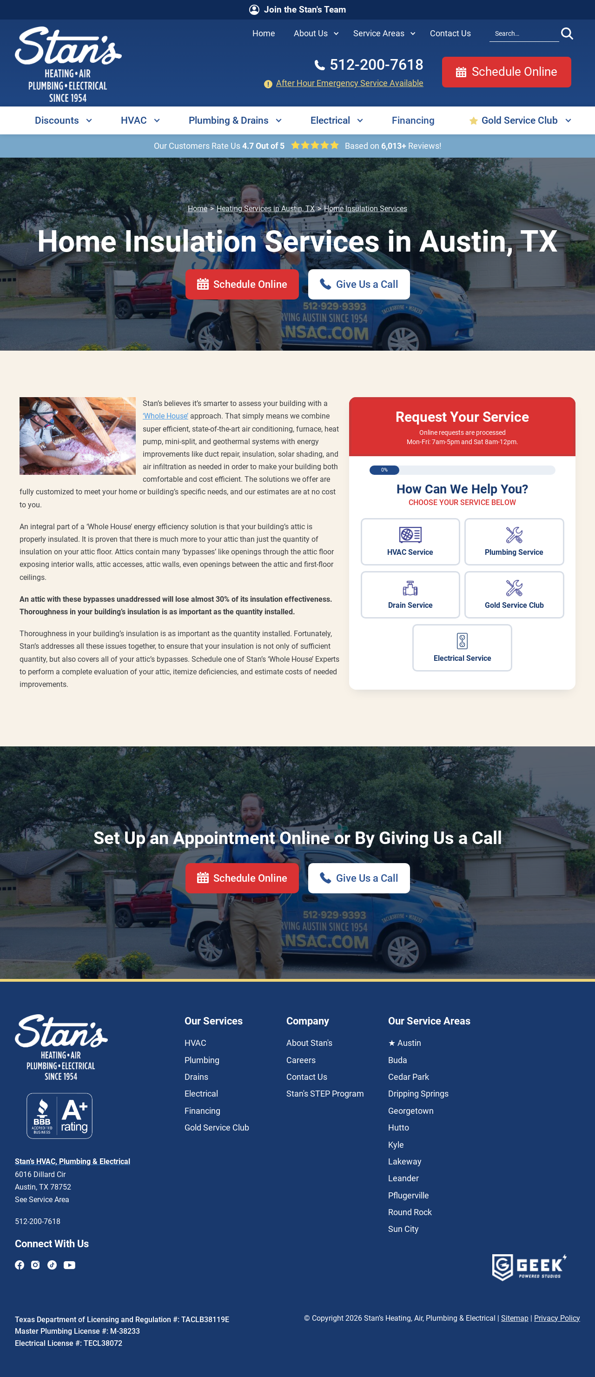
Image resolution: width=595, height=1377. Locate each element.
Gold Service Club (520, 120)
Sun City (403, 1229)
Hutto (398, 1127)
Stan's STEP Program (325, 1093)
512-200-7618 (37, 1221)
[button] (314, 33)
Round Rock (410, 1212)
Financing (413, 120)
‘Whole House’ (165, 416)
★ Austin (404, 1043)
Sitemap (515, 1318)
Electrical (330, 120)
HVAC (134, 120)
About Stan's (309, 1043)
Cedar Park (408, 1077)
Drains (196, 1077)
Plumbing (202, 1060)
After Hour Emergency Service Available (349, 83)
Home (197, 208)
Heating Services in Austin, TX (266, 208)
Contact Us (306, 1077)
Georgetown (411, 1111)
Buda (397, 1060)
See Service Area (42, 1199)
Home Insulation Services (365, 208)
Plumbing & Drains (229, 120)
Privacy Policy (557, 1318)
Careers (301, 1060)
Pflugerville (408, 1195)
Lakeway (405, 1161)
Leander (403, 1178)
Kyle (396, 1145)
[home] (68, 64)
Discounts (57, 120)
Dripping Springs (418, 1093)
